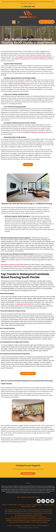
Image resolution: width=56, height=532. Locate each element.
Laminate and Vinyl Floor (25, 304)
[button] (13, 22)
